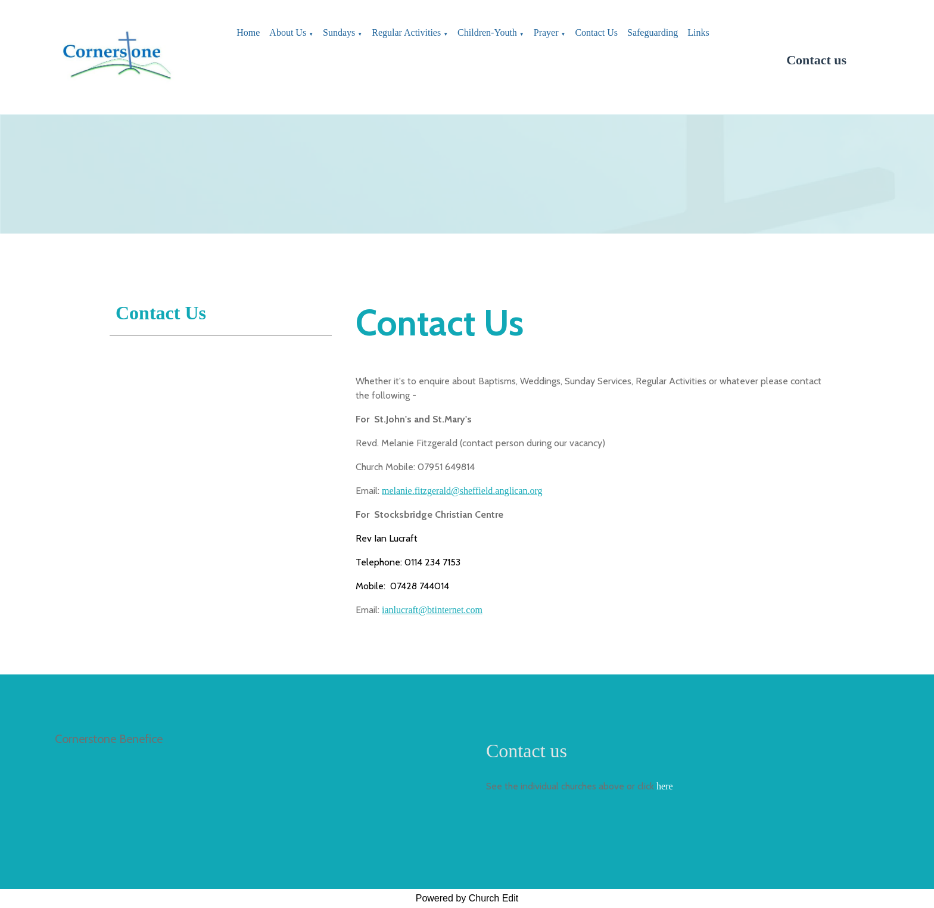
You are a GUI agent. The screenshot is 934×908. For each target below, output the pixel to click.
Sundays (339, 32)
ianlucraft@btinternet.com (432, 610)
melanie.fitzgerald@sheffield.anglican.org (462, 491)
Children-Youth (487, 32)
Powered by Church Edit (467, 898)
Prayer (546, 32)
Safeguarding (652, 32)
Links (698, 32)
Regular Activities (406, 32)
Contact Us (596, 32)
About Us (287, 32)
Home (248, 32)
